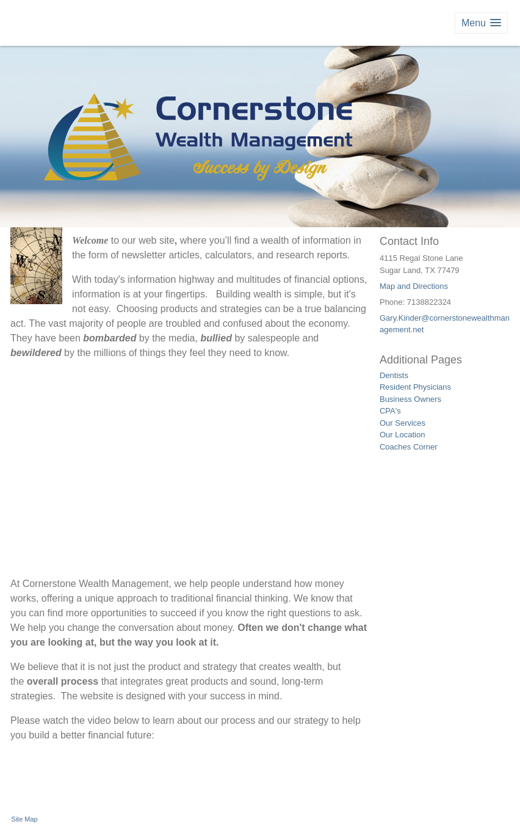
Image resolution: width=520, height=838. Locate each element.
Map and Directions (414, 286)
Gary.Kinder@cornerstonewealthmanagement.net (445, 324)
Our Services (402, 423)
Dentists (394, 375)
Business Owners (410, 399)
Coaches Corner (409, 446)
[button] (481, 23)
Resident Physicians (415, 387)
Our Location (402, 434)
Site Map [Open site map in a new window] (24, 819)
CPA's (390, 410)
